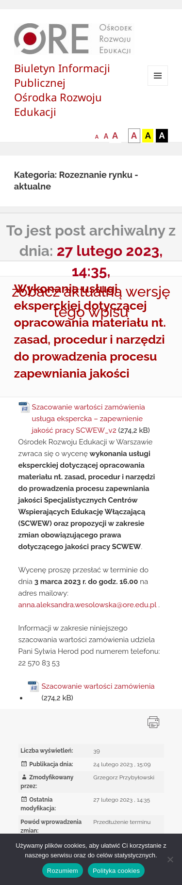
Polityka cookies (116, 870)
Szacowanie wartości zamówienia (97, 686)
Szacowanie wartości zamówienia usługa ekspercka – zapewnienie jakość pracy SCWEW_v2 (88, 419)
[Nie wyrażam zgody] (170, 859)
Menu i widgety (158, 85)
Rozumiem (62, 870)
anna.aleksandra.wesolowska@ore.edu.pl (87, 605)
